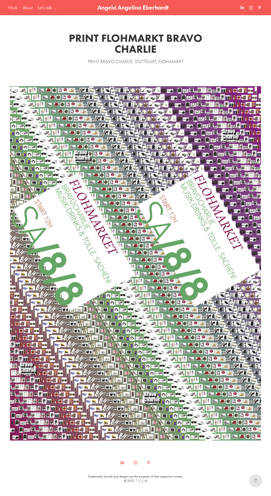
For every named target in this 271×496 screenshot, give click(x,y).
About (28, 7)
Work (12, 7)
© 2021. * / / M (135, 481)
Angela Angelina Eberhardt (133, 7)
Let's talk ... (47, 7)
